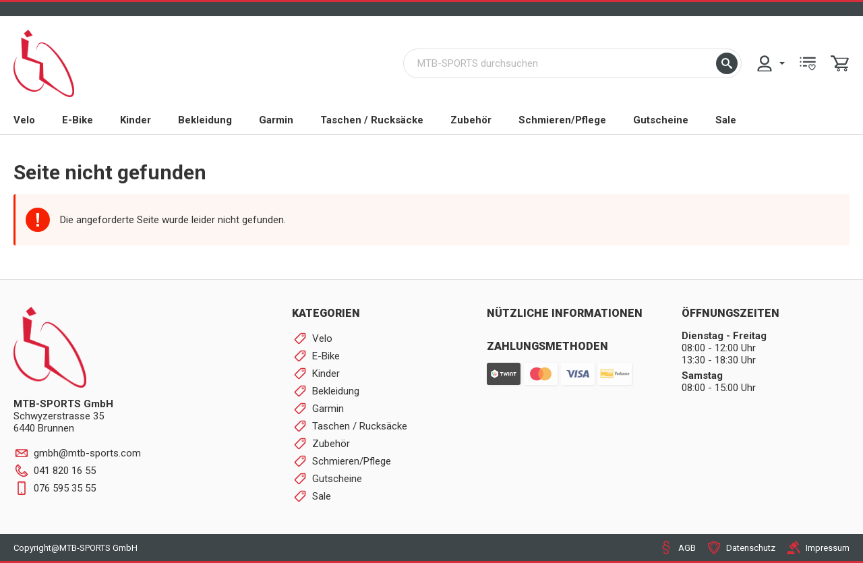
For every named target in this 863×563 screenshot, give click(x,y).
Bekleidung (205, 120)
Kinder (135, 120)
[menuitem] (770, 63)
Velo (24, 120)
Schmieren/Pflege (562, 120)
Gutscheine (660, 120)
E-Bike (77, 120)
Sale (725, 120)
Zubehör (471, 120)
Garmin (276, 120)
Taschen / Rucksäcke (371, 120)
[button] (727, 63)
